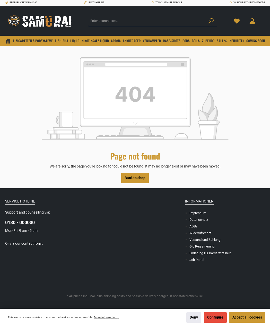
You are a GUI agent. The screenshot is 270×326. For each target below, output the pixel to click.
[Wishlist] (236, 21)
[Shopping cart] (263, 18)
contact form (31, 243)
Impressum (197, 213)
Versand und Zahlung (204, 240)
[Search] (211, 21)
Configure (215, 317)
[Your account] (252, 21)
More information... (106, 317)
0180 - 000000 (20, 222)
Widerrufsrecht (200, 233)
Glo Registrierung (201, 246)
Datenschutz (198, 220)
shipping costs (114, 296)
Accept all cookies (247, 317)
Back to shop (135, 178)
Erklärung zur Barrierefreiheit (210, 253)
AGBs (193, 226)
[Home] (8, 41)
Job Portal (196, 260)
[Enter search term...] (146, 21)
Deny (194, 317)
